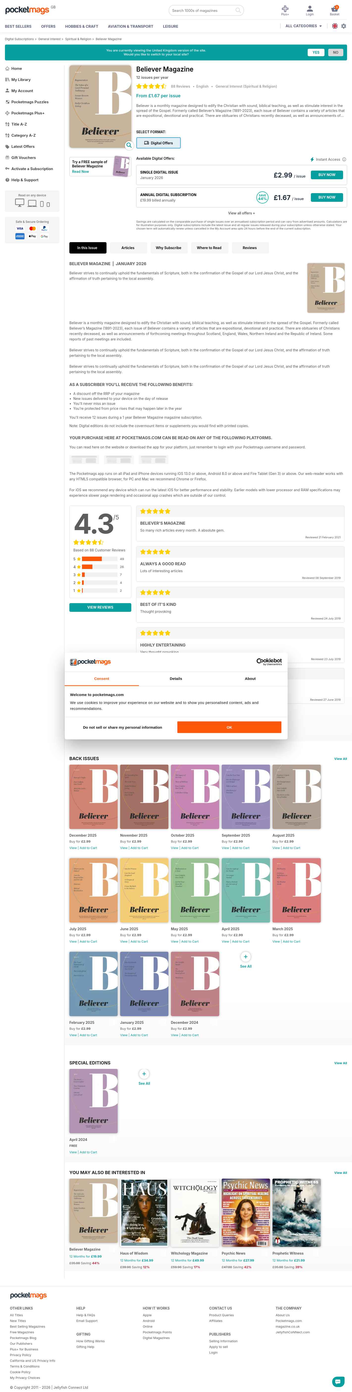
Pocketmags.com (289, 1321)
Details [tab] (176, 678)
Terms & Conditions (25, 1366)
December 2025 (83, 835)
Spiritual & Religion (78, 39)
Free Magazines (22, 1332)
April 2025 (231, 929)
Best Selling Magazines (27, 1326)
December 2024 (184, 1022)
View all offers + (241, 213)
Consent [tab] (101, 678)
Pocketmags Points (157, 1332)
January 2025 (132, 1022)
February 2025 (81, 1022)
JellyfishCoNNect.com (293, 1332)
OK (229, 727)
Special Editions (89, 1062)
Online (147, 1326)
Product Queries (221, 1315)
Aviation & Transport (130, 26)
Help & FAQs (85, 1315)
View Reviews (100, 607)
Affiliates (215, 1321)
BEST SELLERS (18, 26)
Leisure (170, 26)
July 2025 (77, 929)
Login (213, 1352)
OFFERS (48, 26)
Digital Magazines (156, 1338)
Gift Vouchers (20, 157)
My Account (19, 90)
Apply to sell (218, 1347)
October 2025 (182, 835)
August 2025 (283, 835)
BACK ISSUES (84, 758)
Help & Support (21, 180)
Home (13, 68)
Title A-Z (16, 124)
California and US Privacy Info (32, 1361)
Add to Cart (88, 848)
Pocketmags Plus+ (25, 113)
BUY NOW (327, 175)
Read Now (80, 171)
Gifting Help (85, 1347)
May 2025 (179, 929)
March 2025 (282, 929)
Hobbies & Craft (81, 26)
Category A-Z (20, 135)
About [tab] (250, 678)
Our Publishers (21, 1343)
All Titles (16, 1315)
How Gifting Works (90, 1341)
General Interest (49, 39)
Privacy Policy (20, 1355)
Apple (147, 1315)
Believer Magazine (109, 39)
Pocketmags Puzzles (27, 102)
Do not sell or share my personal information (122, 727)
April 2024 (78, 1139)
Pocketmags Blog (23, 1338)
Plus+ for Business (24, 1349)
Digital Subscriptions (19, 39)
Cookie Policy (20, 1372)
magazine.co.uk (288, 1326)
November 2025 (133, 835)
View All (340, 759)
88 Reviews (180, 86)
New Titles (18, 1321)
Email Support (87, 1321)
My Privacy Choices (25, 1378)
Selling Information (223, 1341)
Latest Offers (20, 146)
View (73, 848)
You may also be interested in (107, 1172)
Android (149, 1321)
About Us (283, 1315)
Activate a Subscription (29, 168)
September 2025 (236, 835)
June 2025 (129, 929)
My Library (18, 79)
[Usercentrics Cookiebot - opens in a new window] (260, 662)
